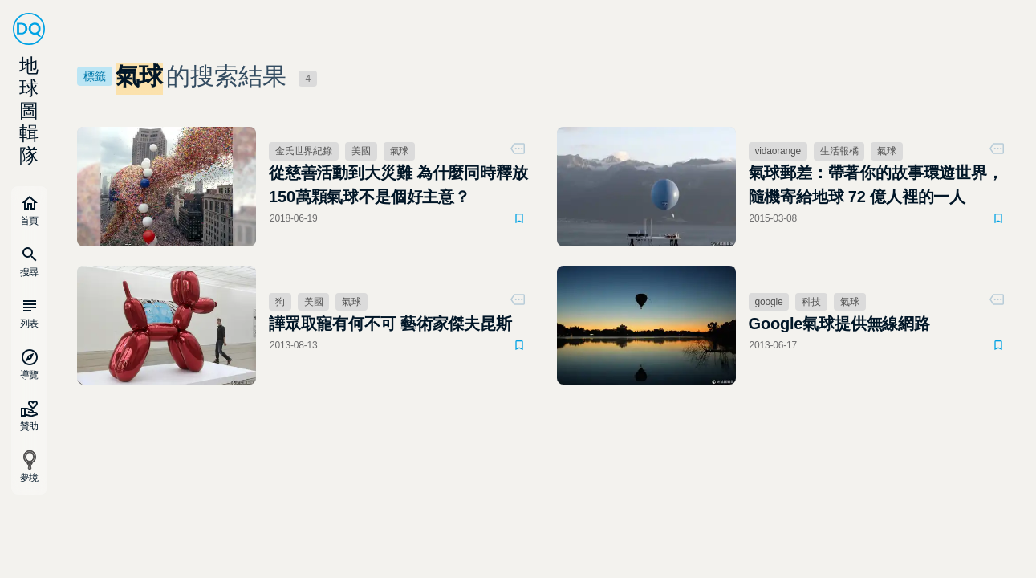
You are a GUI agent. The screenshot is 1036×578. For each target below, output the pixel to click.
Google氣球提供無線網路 (839, 323)
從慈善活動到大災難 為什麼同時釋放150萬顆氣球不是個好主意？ (398, 185)
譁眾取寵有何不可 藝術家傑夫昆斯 (390, 323)
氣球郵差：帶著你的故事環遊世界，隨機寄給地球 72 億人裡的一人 (876, 185)
